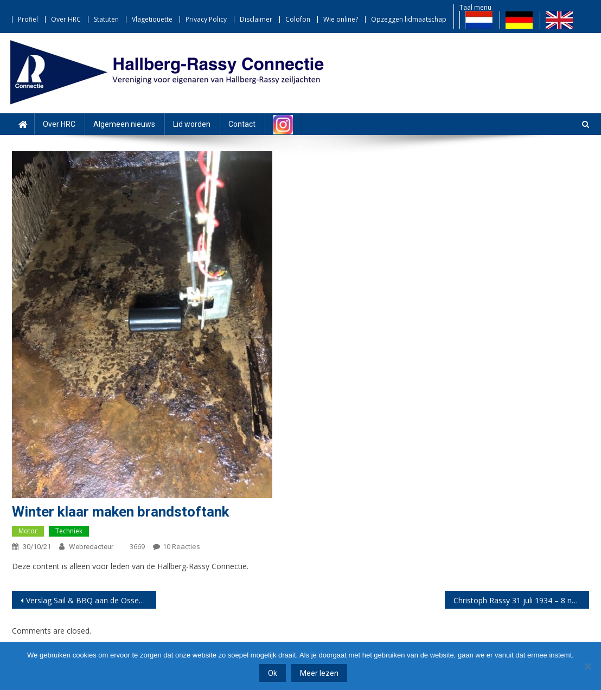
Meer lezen (319, 673)
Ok (272, 673)
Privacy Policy (206, 19)
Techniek (68, 531)
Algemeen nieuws (124, 124)
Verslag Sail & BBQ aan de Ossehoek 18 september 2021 (91, 600)
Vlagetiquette (152, 19)
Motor (27, 531)
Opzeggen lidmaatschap (408, 19)
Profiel (28, 19)
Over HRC (66, 19)
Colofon (297, 19)
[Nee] (587, 666)
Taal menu (475, 7)
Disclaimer (256, 19)
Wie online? (340, 19)
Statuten (106, 19)
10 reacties (181, 546)
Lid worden (191, 124)
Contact (241, 124)
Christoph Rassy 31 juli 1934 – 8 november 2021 (521, 600)
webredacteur (91, 547)
